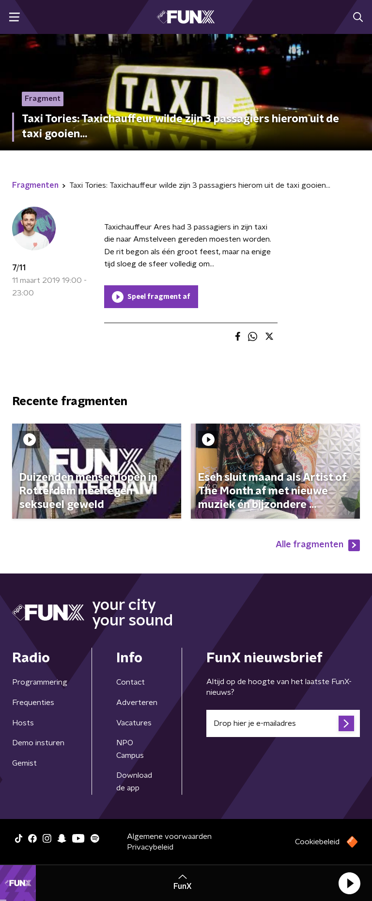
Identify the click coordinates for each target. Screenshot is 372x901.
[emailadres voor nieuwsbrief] (283, 723)
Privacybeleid (150, 847)
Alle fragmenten (318, 545)
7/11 (19, 268)
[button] (349, 883)
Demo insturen (38, 743)
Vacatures (134, 723)
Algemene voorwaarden (169, 836)
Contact (130, 682)
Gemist (24, 763)
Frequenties (33, 702)
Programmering (39, 682)
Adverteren (136, 702)
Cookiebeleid (317, 842)
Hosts (23, 723)
